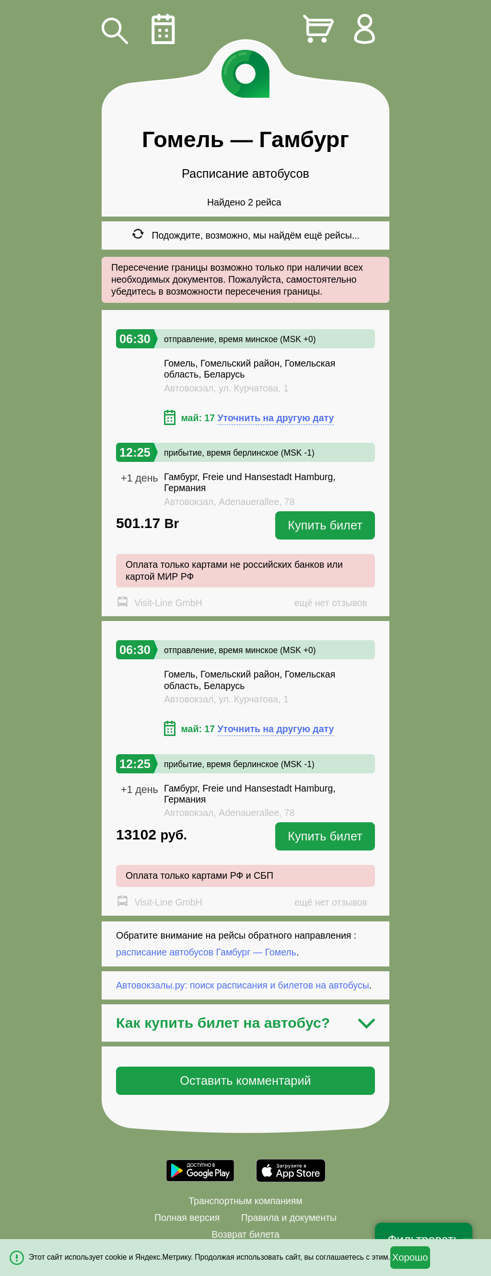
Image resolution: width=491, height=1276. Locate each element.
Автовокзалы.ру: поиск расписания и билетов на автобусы (242, 985)
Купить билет (325, 525)
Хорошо (410, 1257)
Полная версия (187, 1217)
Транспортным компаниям (245, 1201)
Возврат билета (245, 1234)
